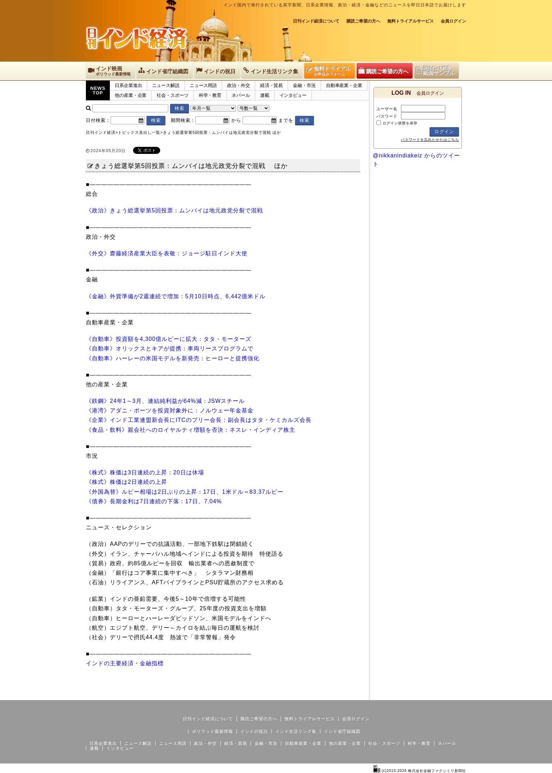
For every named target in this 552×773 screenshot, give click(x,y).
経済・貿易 (271, 85)
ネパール (241, 95)
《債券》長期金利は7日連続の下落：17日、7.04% (154, 501)
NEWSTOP (98, 90)
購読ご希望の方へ (363, 21)
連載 (264, 95)
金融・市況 (304, 85)
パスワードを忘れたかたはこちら (430, 140)
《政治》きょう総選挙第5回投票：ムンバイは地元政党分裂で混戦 (174, 210)
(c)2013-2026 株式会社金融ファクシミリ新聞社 (420, 771)
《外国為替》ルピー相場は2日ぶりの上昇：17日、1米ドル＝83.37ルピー (184, 492)
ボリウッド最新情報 (212, 731)
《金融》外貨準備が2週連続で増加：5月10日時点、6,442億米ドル (175, 296)
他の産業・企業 (130, 95)
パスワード (386, 116)
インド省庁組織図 (342, 731)
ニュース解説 (165, 85)
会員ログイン (453, 21)
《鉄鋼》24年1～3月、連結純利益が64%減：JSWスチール (165, 401)
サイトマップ (412, 694)
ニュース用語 (203, 85)
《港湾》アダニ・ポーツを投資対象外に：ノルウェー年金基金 (169, 410)
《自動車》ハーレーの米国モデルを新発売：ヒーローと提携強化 (172, 358)
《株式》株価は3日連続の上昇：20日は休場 (145, 472)
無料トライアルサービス (410, 21)
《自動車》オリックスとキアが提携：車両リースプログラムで (169, 348)
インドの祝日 (254, 731)
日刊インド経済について (316, 21)
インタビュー (293, 95)
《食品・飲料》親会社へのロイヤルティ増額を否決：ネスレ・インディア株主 (190, 430)
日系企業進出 (128, 85)
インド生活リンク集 (295, 731)
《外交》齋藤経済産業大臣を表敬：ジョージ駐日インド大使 (166, 253)
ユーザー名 (386, 109)
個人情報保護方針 (449, 694)
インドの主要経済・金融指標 (125, 663)
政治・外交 (238, 85)
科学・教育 (210, 95)
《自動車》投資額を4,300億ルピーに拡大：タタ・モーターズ (168, 339)
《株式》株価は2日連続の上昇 (126, 482)
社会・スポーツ (172, 95)
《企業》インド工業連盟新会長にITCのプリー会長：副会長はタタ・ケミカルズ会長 (199, 420)
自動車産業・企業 (344, 85)
